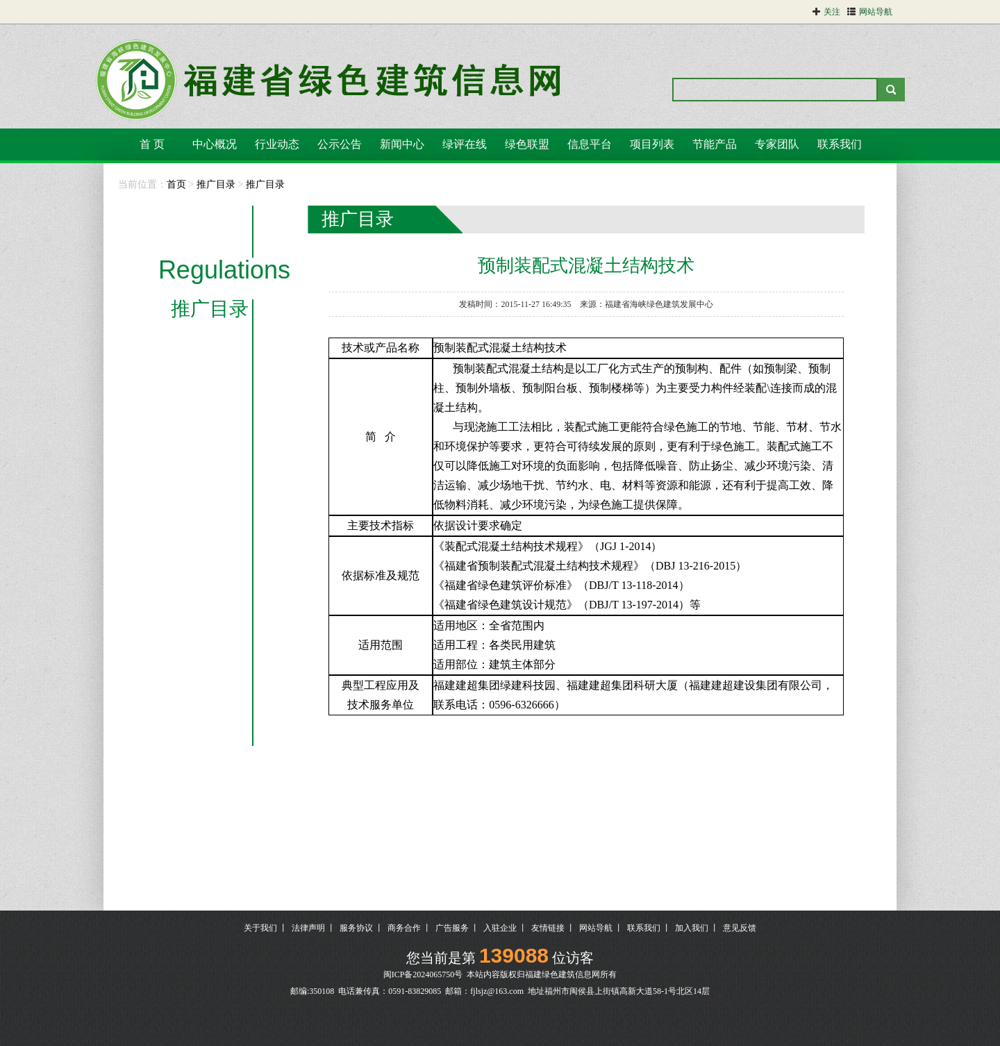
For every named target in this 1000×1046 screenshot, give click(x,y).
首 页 (152, 144)
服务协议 (356, 928)
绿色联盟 (527, 144)
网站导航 (595, 928)
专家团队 (777, 144)
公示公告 (339, 144)
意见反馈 (739, 928)
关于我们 (260, 928)
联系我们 (839, 144)
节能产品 (714, 144)
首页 (176, 184)
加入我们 (691, 928)
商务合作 (404, 928)
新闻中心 (402, 144)
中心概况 (214, 144)
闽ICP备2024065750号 (423, 974)
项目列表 (652, 144)
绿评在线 (464, 144)
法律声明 (308, 928)
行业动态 (277, 144)
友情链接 (548, 928)
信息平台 (589, 144)
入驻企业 (500, 928)
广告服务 (452, 928)
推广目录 (216, 184)
